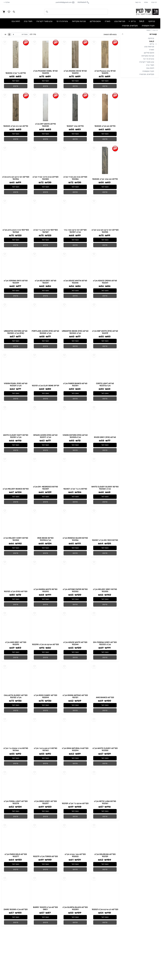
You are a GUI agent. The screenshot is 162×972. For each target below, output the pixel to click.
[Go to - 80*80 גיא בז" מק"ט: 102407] (75, 471)
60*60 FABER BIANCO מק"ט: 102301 (75, 384)
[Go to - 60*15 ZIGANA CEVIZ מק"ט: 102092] (75, 54)
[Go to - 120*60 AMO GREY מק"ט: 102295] (16, 625)
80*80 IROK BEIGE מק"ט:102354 (45, 539)
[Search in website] (14, 12)
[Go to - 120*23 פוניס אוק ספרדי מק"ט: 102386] (75, 160)
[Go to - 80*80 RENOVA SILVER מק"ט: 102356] (75, 522)
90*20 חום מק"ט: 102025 (105, 126)
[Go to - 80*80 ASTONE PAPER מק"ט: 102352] (75, 573)
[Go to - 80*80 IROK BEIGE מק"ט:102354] (45, 522)
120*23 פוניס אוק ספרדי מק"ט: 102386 (75, 178)
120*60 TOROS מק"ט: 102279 (45, 856)
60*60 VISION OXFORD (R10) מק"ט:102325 (75, 436)
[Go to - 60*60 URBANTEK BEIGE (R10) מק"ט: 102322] (75, 315)
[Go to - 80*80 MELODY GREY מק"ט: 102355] (105, 573)
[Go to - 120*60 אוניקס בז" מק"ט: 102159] (75, 784)
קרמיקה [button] (151, 21)
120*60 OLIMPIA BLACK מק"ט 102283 (75, 908)
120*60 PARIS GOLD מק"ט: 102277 (15, 855)
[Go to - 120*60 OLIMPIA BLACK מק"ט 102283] (75, 890)
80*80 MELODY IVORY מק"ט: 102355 (15, 539)
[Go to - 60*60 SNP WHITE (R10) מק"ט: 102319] (105, 315)
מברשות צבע (149, 46)
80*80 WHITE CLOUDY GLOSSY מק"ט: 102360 (105, 488)
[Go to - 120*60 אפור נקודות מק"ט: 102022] (75, 837)
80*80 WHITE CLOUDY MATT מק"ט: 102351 (15, 436)
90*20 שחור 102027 (75, 126)
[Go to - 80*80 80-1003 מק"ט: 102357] (105, 523)
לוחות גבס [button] (16, 21)
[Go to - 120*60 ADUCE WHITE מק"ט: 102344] (75, 625)
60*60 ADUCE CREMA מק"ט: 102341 (105, 282)
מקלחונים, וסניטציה (146, 74)
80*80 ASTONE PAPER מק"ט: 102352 (75, 590)
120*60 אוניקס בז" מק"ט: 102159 (75, 803)
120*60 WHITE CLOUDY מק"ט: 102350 (105, 749)
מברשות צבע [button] (119, 21)
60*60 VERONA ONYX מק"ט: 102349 (16, 282)
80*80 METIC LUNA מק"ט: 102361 (105, 802)
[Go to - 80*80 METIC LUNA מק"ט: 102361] (105, 784)
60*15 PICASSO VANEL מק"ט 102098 (45, 72)
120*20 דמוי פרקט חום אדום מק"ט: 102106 (15, 178)
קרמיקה (151, 38)
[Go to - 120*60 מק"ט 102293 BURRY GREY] (45, 890)
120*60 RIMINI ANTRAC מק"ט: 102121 (75, 696)
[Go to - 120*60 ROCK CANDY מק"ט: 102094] (45, 678)
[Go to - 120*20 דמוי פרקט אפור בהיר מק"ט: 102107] (75, 213)
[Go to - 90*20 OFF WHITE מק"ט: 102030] (45, 107)
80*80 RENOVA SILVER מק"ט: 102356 (75, 539)
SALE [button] (141, 21)
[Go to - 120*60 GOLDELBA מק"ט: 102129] (105, 837)
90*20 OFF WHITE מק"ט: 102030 (45, 125)
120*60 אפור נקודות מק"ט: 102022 (75, 855)
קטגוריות (153, 34)
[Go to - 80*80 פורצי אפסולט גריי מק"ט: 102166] (16, 731)
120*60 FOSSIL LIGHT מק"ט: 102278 (16, 802)
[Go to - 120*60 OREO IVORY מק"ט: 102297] (45, 784)
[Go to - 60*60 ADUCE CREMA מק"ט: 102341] (105, 265)
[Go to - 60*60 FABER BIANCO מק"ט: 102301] (75, 367)
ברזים (152, 44)
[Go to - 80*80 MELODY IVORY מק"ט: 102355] (16, 522)
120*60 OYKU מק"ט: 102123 (15, 591)
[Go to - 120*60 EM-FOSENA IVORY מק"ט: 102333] (105, 625)
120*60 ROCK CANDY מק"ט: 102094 (45, 696)
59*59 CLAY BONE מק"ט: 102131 (45, 386)
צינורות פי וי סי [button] (62, 21)
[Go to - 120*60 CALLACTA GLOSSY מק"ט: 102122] (16, 678)
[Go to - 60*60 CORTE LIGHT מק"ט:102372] (105, 367)
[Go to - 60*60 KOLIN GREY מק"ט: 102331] (45, 265)
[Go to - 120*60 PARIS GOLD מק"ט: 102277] (16, 837)
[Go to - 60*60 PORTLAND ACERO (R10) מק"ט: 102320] (45, 315)
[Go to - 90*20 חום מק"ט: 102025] (105, 107)
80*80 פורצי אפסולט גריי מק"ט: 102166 (15, 749)
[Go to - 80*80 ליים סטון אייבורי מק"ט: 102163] (45, 731)
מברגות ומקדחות (147, 56)
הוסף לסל (105, 81)
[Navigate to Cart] (4, 12)
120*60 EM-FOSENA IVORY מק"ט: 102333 (105, 643)
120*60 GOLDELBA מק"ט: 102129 (105, 855)
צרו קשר (138, 2)
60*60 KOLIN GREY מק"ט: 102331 (45, 282)
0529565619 (83, 2)
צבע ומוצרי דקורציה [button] (44, 21)
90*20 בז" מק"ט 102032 (15, 73)
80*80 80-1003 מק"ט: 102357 (105, 540)
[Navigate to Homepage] (147, 11)
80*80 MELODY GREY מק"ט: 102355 (105, 590)
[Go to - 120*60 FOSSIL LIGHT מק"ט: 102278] (16, 784)
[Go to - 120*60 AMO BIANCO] (105, 678)
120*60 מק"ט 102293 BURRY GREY (45, 908)
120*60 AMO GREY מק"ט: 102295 (15, 643)
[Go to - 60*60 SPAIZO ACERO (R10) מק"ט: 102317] (45, 419)
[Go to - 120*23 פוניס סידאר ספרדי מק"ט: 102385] (45, 160)
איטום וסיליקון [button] (95, 21)
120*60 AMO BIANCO (105, 697)
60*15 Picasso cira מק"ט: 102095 (105, 72)
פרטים (105, 86)
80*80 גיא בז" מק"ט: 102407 (75, 489)
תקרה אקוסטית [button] (148, 25)
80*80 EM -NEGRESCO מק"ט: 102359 (45, 488)
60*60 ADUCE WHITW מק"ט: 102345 (75, 282)
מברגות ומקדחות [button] (79, 21)
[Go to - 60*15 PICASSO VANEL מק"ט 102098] (45, 54)
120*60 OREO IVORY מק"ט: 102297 (45, 802)
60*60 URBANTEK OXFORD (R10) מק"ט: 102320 (15, 332)
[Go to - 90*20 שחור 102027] (75, 107)
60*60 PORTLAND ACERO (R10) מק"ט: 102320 (45, 332)
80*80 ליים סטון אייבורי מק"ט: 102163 (45, 749)
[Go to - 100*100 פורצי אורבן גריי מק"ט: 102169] (45, 213)
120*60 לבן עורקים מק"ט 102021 (105, 909)
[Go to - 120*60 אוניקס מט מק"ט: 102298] (45, 625)
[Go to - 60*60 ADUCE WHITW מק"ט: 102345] (75, 265)
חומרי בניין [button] (28, 21)
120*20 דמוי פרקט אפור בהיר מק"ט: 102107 (75, 231)
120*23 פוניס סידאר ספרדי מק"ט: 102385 (45, 178)
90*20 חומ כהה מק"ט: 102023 (15, 126)
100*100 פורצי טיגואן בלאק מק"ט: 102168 (15, 231)
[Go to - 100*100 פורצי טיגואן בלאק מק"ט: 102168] (16, 213)
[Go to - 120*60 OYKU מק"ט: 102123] (16, 574)
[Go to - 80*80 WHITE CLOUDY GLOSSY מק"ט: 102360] (105, 471)
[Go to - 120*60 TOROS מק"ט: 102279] (45, 837)
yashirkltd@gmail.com (65, 2)
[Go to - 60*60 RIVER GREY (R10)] (105, 420)
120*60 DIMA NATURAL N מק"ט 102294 (75, 749)
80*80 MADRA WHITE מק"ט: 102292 (45, 590)
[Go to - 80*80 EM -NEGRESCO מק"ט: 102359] (45, 471)
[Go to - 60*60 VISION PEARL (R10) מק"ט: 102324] (16, 367)
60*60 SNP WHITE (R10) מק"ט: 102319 (105, 332)
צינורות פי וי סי (148, 59)
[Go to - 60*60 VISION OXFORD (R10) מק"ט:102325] (75, 419)
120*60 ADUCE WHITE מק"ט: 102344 (75, 643)
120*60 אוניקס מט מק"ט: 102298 (45, 644)
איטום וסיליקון (149, 53)
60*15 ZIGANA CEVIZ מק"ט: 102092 (75, 72)
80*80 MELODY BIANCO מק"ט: (16, 489)
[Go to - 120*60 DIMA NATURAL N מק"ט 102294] (75, 731)
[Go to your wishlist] (9, 12)
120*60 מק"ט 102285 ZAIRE (16, 909)
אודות (146, 2)
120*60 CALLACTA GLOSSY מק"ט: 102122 (16, 696)
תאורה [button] (107, 21)
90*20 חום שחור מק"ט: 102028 (105, 179)
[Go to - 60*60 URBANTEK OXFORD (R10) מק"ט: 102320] (16, 315)
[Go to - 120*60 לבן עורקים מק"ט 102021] (105, 890)
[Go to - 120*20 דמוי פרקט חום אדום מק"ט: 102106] (16, 160)
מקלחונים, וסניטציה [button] (130, 25)
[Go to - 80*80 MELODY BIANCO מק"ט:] (16, 471)
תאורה (151, 50)
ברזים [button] (133, 21)
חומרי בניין (150, 65)
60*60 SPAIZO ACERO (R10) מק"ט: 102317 (45, 436)
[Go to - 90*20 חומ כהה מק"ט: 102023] (16, 107)
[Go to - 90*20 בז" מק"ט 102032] (16, 54)
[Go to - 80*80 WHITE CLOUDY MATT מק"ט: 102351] (16, 419)
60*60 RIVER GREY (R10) (105, 437)
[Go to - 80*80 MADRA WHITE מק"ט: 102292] (45, 573)
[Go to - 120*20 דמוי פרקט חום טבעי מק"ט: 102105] (105, 213)
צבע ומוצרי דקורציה (146, 62)
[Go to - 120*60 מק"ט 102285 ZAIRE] (16, 890)
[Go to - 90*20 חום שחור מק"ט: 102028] (105, 160)
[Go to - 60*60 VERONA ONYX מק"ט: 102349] (16, 265)
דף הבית (154, 2)
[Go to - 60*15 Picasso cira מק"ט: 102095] (105, 54)
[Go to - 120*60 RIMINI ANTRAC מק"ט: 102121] (75, 678)
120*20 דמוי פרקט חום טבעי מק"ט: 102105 (105, 231)
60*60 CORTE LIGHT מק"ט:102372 (105, 384)
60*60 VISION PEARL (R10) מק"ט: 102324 (15, 384)
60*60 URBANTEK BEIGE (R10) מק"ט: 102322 (75, 332)
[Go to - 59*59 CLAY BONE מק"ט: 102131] (45, 367)
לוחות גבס (150, 68)
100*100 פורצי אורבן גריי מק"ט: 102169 (45, 231)
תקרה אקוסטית (148, 71)
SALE (148, 30)
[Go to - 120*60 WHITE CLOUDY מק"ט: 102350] (105, 731)
